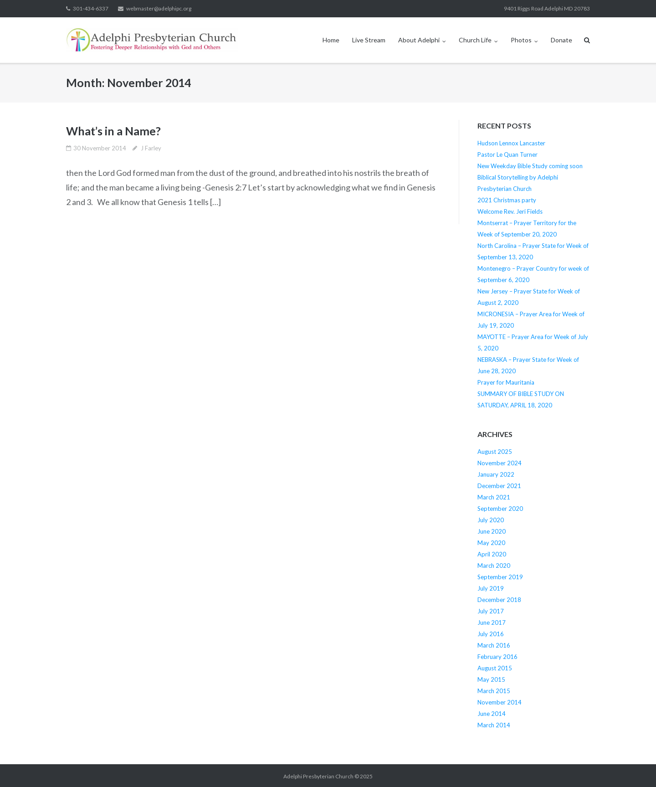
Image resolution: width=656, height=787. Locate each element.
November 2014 (499, 702)
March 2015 (493, 690)
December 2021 (499, 485)
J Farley (151, 148)
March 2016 (493, 645)
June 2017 (491, 622)
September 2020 (500, 508)
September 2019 (500, 577)
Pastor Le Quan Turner (507, 154)
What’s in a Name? (113, 131)
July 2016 (490, 634)
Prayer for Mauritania (505, 382)
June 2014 (491, 713)
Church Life (475, 40)
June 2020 (491, 531)
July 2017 (490, 611)
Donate (561, 40)
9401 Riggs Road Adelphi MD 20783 (547, 8)
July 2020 (490, 520)
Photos (521, 40)
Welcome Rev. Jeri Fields (510, 211)
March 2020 (493, 565)
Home (331, 40)
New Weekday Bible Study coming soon (530, 166)
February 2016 (497, 656)
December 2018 (499, 599)
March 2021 (493, 497)
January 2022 (495, 474)
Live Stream (368, 40)
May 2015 (491, 679)
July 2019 (490, 588)
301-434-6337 (90, 8)
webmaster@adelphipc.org (158, 8)
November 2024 (499, 463)
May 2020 (491, 542)
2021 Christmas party (506, 200)
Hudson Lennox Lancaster (511, 143)
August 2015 (494, 668)
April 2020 (491, 554)
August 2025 (494, 451)
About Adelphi (419, 40)
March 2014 (493, 725)
